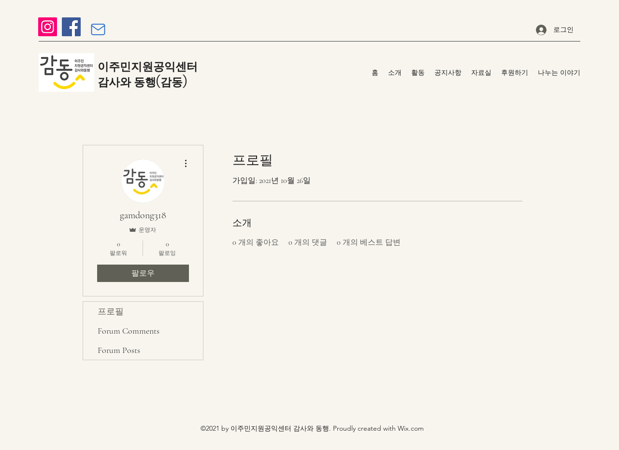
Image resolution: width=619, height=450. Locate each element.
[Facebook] (71, 26)
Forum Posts (119, 350)
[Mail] (98, 29)
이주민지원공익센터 (148, 66)
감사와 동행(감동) (142, 82)
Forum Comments (128, 330)
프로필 (111, 311)
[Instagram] (47, 26)
